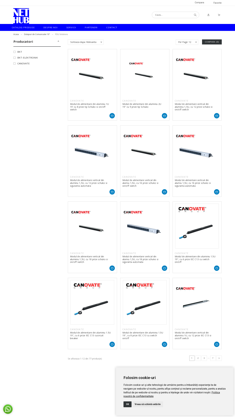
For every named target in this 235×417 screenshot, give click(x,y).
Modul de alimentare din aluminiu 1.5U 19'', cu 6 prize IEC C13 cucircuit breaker (90, 335)
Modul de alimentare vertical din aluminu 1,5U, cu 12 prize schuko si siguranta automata (88, 183)
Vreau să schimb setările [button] (148, 404)
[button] (58, 41)
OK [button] (127, 404)
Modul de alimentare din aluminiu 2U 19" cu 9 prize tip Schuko (141, 105)
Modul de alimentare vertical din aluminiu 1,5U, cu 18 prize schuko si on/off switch (89, 259)
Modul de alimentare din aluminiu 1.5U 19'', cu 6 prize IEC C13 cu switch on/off (195, 259)
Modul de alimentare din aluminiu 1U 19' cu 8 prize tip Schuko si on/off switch (89, 106)
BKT (19, 51)
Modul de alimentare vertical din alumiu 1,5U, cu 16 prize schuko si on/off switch (140, 183)
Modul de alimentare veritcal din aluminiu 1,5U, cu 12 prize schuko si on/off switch (194, 106)
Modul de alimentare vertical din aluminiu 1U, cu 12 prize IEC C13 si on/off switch (193, 335)
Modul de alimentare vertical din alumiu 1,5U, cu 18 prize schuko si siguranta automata (140, 259)
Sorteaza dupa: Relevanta (83, 42)
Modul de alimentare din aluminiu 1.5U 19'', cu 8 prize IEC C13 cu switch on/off (142, 335)
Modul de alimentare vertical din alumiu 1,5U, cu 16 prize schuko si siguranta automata (193, 183)
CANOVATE (23, 63)
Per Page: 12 (184, 42)
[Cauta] (175, 15)
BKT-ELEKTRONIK (27, 57)
